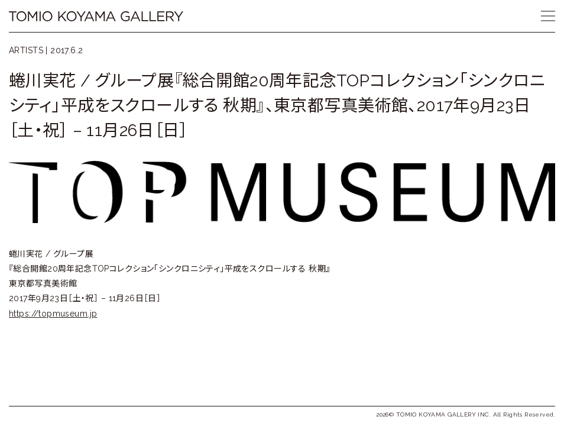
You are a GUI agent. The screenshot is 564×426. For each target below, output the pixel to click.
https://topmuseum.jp (53, 313)
